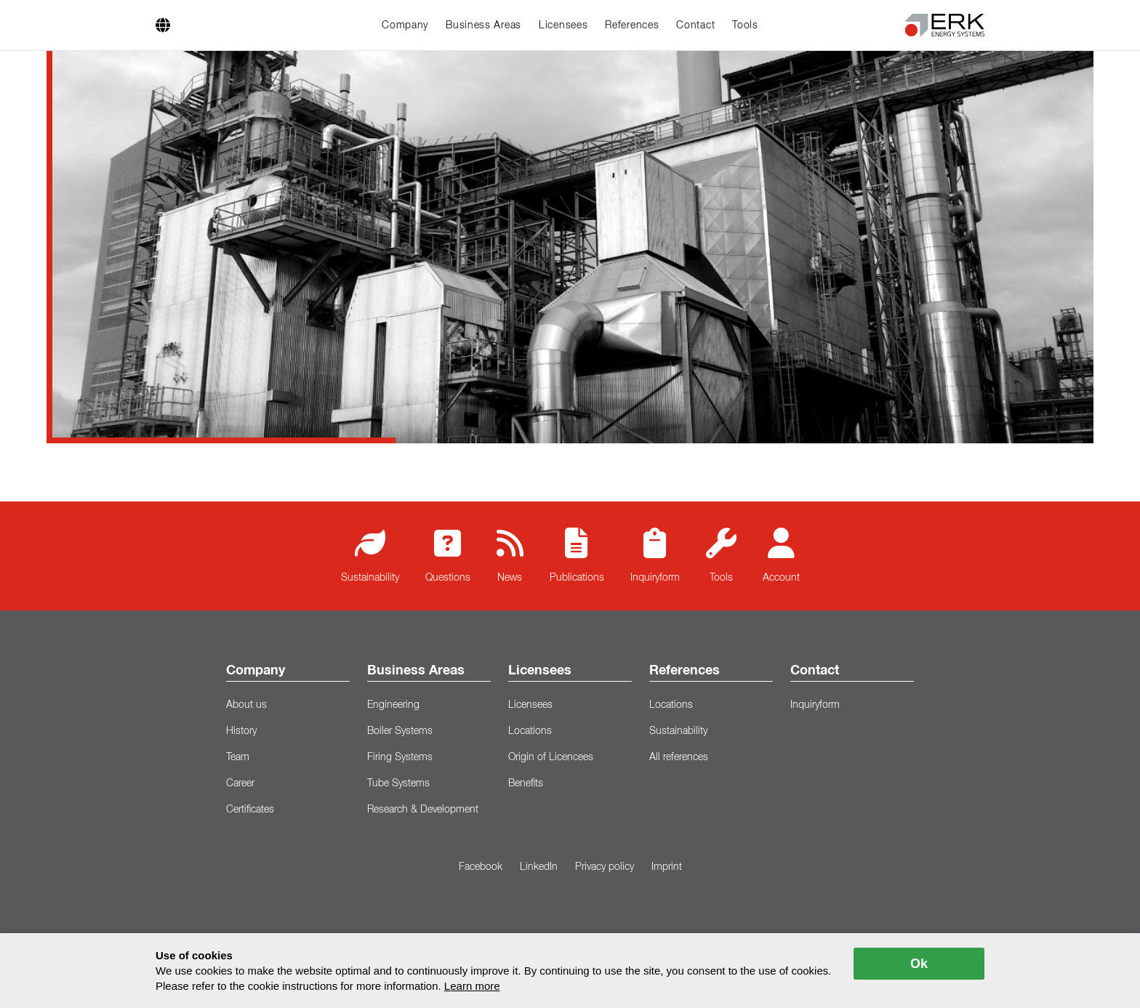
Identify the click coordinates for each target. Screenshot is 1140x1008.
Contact (695, 25)
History (241, 731)
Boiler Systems (400, 731)
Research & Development (422, 810)
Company (405, 25)
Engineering (393, 705)
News (510, 555)
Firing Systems (400, 757)
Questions (447, 555)
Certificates (250, 810)
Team (237, 757)
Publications (577, 555)
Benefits (525, 783)
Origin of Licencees (550, 757)
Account (781, 555)
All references (678, 757)
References (632, 25)
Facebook (480, 867)
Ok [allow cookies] (919, 963)
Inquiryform (655, 555)
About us (246, 705)
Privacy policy (604, 867)
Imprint (666, 867)
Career (240, 783)
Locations (530, 731)
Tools (745, 25)
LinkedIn (539, 867)
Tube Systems (398, 783)
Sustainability (370, 555)
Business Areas (483, 25)
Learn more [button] (472, 986)
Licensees (563, 25)
